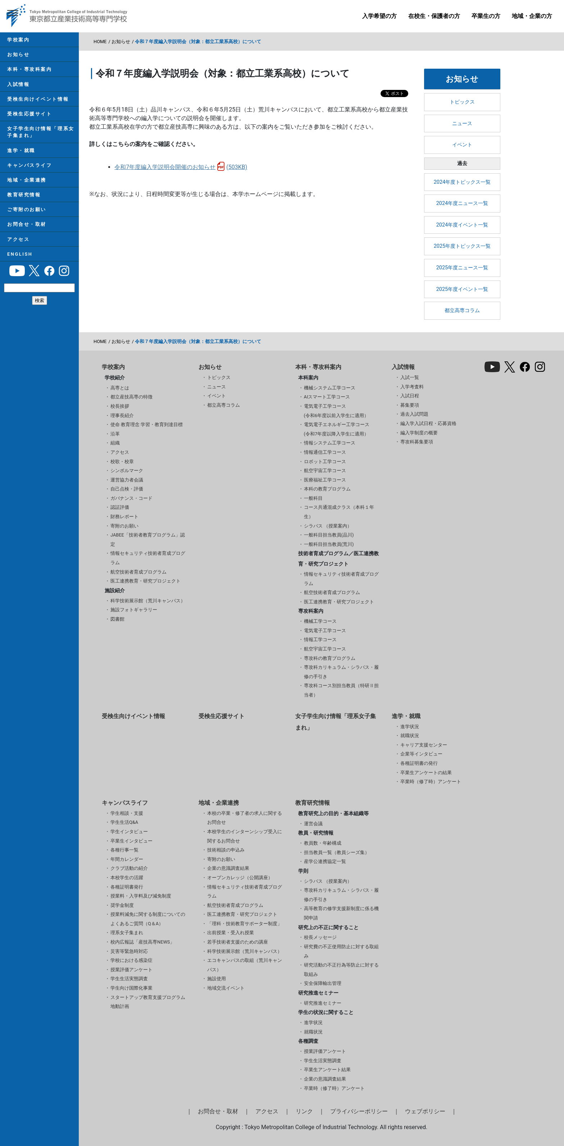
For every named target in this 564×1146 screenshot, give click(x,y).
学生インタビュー (129, 831)
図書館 (117, 619)
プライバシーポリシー (359, 1111)
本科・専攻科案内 (29, 69)
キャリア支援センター (423, 745)
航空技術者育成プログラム (138, 572)
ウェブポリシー (425, 1111)
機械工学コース (320, 621)
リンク (304, 1111)
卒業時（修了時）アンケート (430, 781)
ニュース (462, 123)
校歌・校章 (122, 461)
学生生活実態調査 (129, 978)
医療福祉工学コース (325, 480)
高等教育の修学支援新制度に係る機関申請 (341, 913)
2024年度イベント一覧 (462, 225)
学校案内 (18, 39)
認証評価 (119, 507)
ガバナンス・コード (131, 498)
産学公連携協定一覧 (325, 861)
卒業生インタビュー (131, 841)
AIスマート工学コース (327, 396)
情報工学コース (320, 639)
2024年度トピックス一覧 (462, 182)
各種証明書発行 (126, 887)
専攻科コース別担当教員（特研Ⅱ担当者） (341, 690)
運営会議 (313, 823)
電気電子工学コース (325, 630)
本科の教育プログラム (327, 489)
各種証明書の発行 (419, 763)
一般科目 (313, 498)
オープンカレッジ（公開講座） (240, 877)
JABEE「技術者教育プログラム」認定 (147, 539)
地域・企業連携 (26, 180)
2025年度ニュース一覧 (462, 268)
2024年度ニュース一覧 (462, 203)
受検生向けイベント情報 (38, 99)
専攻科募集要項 (416, 441)
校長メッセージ (320, 937)
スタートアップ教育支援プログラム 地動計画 (147, 1002)
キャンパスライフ (29, 165)
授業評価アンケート (131, 969)
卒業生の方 (486, 16)
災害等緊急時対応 (129, 951)
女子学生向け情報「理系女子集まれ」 (40, 132)
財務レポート (124, 516)
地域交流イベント (226, 988)
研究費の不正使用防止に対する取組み (341, 951)
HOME (100, 41)
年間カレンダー (126, 859)
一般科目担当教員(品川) (329, 535)
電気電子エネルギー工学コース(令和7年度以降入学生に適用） (336, 429)
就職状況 (409, 735)
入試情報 (18, 84)
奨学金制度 (122, 905)
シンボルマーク (126, 470)
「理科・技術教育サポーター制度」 (244, 923)
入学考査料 (412, 386)
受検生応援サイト (29, 114)
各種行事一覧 (124, 850)
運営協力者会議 (126, 480)
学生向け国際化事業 (131, 988)
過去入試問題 (414, 414)
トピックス (462, 102)
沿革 (115, 434)
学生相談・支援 (126, 813)
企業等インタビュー (421, 754)
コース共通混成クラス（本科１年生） (339, 511)
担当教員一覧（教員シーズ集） (336, 852)
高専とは (119, 388)
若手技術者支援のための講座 (237, 942)
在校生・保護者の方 (434, 16)
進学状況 (409, 726)
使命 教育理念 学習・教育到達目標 (146, 424)
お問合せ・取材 (26, 224)
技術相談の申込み (226, 850)
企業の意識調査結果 (228, 868)
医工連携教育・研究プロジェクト (145, 581)
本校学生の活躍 (126, 877)
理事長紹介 (122, 415)
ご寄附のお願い (26, 209)
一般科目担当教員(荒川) (329, 544)
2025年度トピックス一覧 (462, 246)
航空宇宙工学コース (325, 470)
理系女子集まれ (126, 932)
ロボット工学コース (325, 461)
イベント (462, 145)
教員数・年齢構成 (322, 843)
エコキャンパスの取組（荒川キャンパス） (244, 965)
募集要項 (409, 405)
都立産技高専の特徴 (131, 396)
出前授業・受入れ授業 (230, 932)
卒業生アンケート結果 (327, 1069)
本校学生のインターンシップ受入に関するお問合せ (244, 836)
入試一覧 (409, 377)
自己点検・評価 (126, 489)
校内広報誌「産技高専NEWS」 (142, 942)
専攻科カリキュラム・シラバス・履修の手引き (341, 672)
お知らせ (18, 54)
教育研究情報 (24, 194)
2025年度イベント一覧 (462, 289)
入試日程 (409, 395)
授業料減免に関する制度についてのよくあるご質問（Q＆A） (147, 919)
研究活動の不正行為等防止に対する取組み (341, 969)
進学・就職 (21, 150)
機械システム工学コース (329, 388)
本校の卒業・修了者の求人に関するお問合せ (244, 818)
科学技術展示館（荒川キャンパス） (147, 600)
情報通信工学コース (325, 452)
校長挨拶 (119, 406)
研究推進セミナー (322, 1003)
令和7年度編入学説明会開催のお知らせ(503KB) (180, 167)
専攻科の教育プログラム (329, 658)
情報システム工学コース (329, 443)
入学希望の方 (379, 16)
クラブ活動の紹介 (129, 868)
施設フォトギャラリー (133, 609)
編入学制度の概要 (419, 432)
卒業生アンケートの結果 (426, 772)
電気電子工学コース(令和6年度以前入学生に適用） (336, 410)
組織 (115, 443)
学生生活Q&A (124, 822)
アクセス (18, 239)
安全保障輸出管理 (322, 983)
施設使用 (216, 978)
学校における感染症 (131, 960)
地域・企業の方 (532, 16)
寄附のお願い (124, 526)
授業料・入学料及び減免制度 (140, 896)
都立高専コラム (462, 310)
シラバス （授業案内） (328, 526)
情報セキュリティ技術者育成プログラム (147, 558)
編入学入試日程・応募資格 (428, 423)
